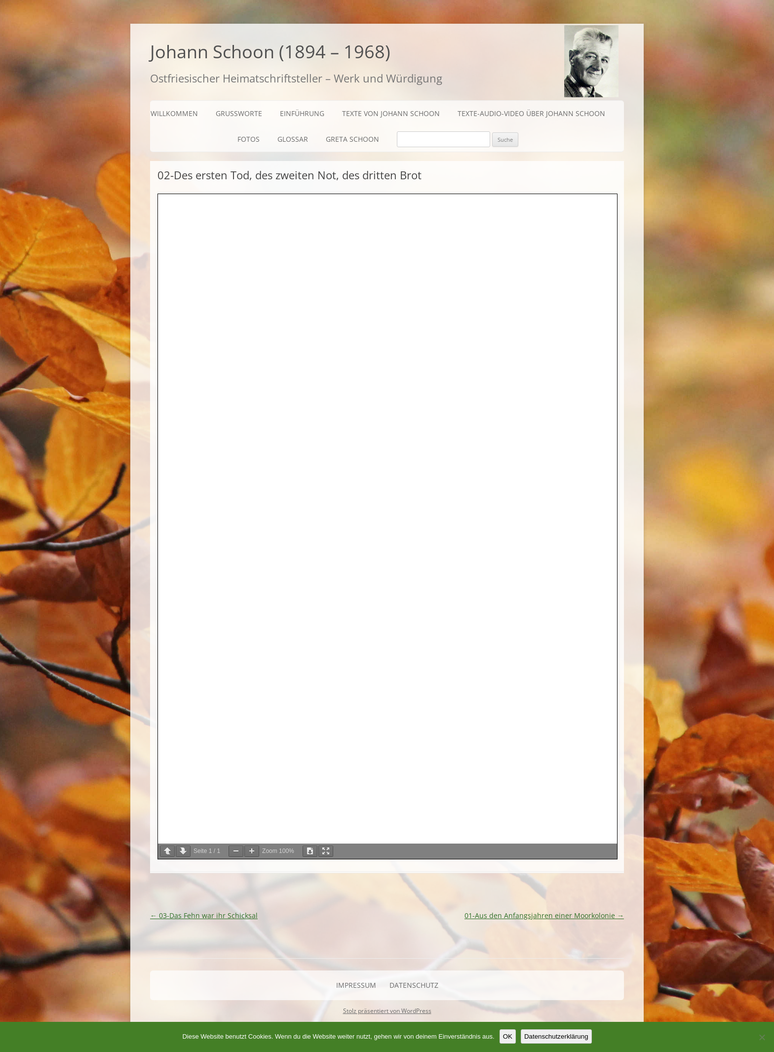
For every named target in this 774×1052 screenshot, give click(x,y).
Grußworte (239, 113)
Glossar (292, 139)
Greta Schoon (352, 139)
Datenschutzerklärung (556, 1036)
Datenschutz (413, 985)
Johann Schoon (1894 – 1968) (270, 52)
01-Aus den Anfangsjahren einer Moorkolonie (544, 915)
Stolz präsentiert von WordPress (387, 1011)
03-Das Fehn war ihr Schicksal (204, 915)
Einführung (302, 113)
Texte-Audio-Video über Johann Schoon (531, 113)
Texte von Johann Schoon (391, 113)
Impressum (356, 985)
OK (507, 1036)
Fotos (248, 139)
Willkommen (174, 113)
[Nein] (762, 1037)
